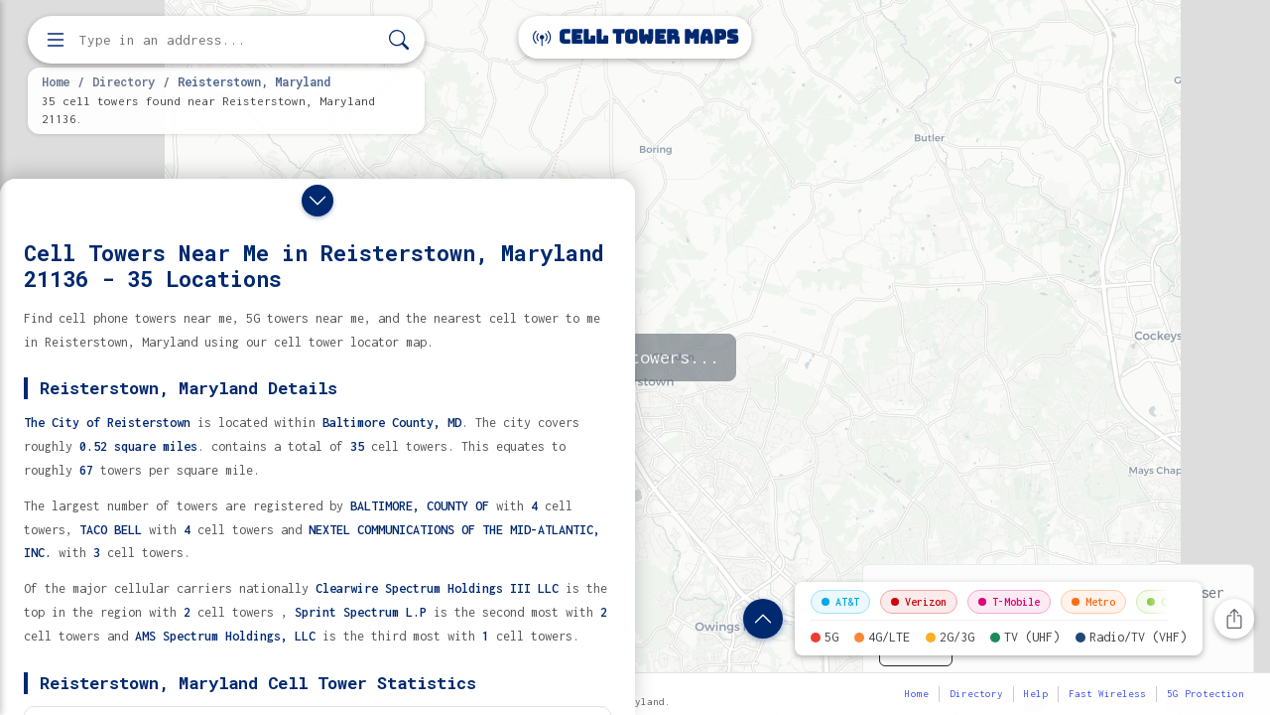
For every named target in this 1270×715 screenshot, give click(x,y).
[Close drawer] (317, 200)
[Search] (399, 40)
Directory (123, 81)
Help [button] (1036, 693)
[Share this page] (1234, 619)
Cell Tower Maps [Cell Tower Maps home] (635, 37)
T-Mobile (1009, 602)
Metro (1093, 602)
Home (55, 81)
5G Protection (1205, 693)
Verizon (919, 602)
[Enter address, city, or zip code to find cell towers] (228, 40)
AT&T (840, 602)
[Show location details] (763, 619)
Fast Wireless (1107, 693)
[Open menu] (55, 40)
